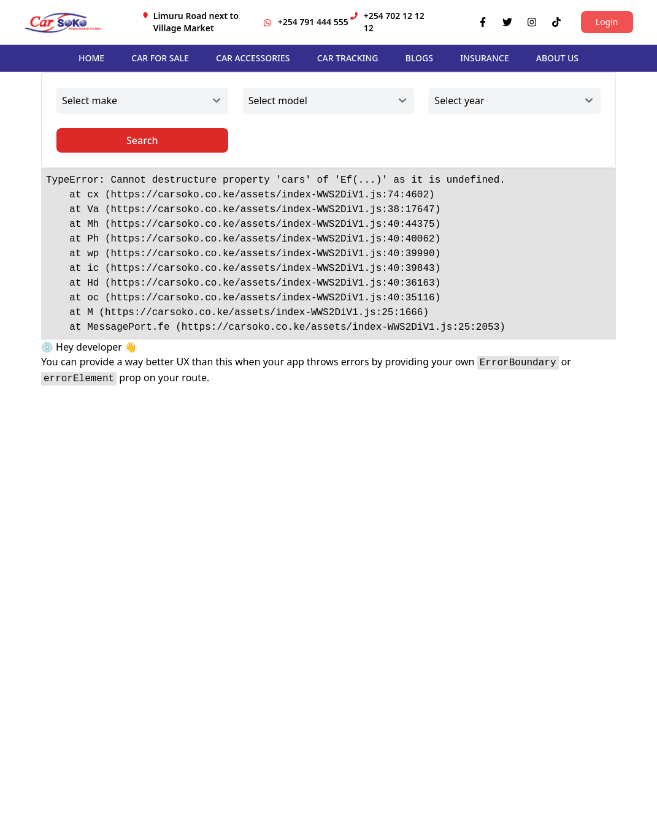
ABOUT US (557, 58)
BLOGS (419, 58)
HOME (91, 58)
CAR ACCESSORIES (253, 58)
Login (607, 22)
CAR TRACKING (347, 58)
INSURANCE (484, 58)
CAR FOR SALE (160, 58)
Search (142, 140)
